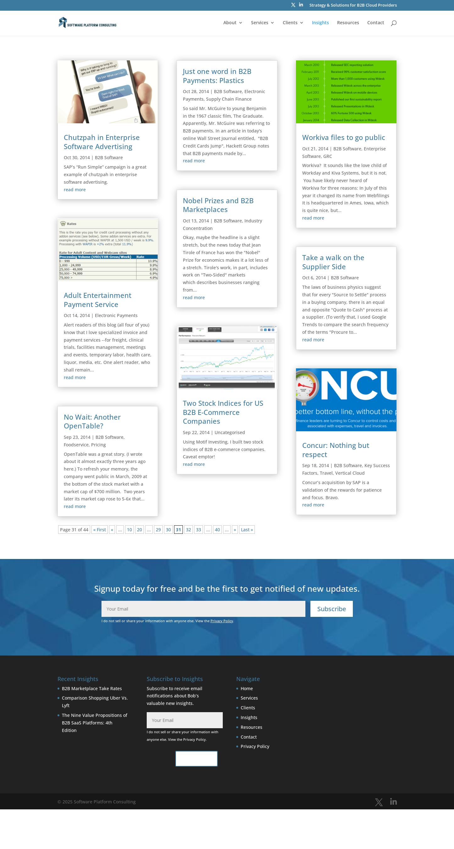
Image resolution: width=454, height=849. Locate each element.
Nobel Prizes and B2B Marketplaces (218, 205)
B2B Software (109, 157)
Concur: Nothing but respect (335, 449)
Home (247, 688)
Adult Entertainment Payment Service (97, 299)
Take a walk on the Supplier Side (333, 262)
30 (168, 530)
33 (198, 530)
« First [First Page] (99, 530)
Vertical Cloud (350, 473)
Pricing (98, 445)
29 (158, 530)
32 (188, 530)
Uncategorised (230, 432)
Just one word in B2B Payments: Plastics (217, 75)
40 (217, 530)
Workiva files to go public (343, 137)
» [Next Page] (235, 530)
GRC (327, 156)
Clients (290, 22)
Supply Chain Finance (229, 99)
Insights (320, 22)
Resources (348, 22)
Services (259, 22)
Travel (326, 473)
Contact (375, 22)
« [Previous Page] (112, 530)
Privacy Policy (222, 620)
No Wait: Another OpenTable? (92, 421)
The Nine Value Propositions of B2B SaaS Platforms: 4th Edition (94, 722)
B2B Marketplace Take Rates (92, 688)
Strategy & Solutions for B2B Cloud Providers (353, 5)
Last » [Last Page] (247, 530)
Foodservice (76, 445)
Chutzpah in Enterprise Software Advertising (102, 141)
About (230, 22)
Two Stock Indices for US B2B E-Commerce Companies (223, 412)
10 (129, 530)
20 (139, 530)
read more (75, 190)
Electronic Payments (116, 315)
